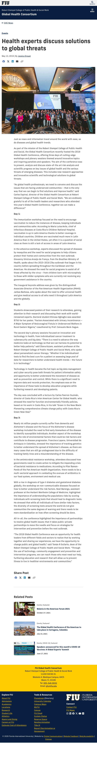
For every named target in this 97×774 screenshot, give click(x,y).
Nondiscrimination (42, 722)
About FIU (6, 698)
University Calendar (42, 701)
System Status (40, 716)
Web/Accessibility (87, 736)
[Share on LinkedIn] (13, 61)
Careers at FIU (8, 722)
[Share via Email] (17, 61)
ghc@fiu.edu (51, 686)
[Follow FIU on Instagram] (67, 713)
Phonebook (39, 698)
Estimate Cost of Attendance (14, 725)
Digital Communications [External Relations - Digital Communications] (53, 736)
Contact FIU (71, 707)
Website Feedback (71, 736)
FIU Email (38, 713)
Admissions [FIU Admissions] (7, 701)
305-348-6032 (50, 683)
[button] (92, 3)
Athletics (5, 716)
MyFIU (37, 707)
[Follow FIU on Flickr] (83, 713)
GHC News (7, 23)
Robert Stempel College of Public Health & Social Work (25, 10)
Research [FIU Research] (6, 710)
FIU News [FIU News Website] (70, 710)
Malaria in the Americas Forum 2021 (53, 609)
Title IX (37, 725)
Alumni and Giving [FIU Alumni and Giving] (9, 719)
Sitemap (48, 739)
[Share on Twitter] (8, 61)
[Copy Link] (22, 61)
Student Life (7, 713)
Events (5, 33)
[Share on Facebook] (4, 61)
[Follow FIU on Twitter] (77, 713)
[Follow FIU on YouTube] (80, 713)
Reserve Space (40, 719)
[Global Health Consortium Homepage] (19, 14)
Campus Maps (40, 704)
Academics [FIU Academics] (6, 704)
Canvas (37, 710)
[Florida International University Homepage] (25, 2)
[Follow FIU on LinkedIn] (70, 713)
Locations (6, 707)
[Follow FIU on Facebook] (73, 713)
